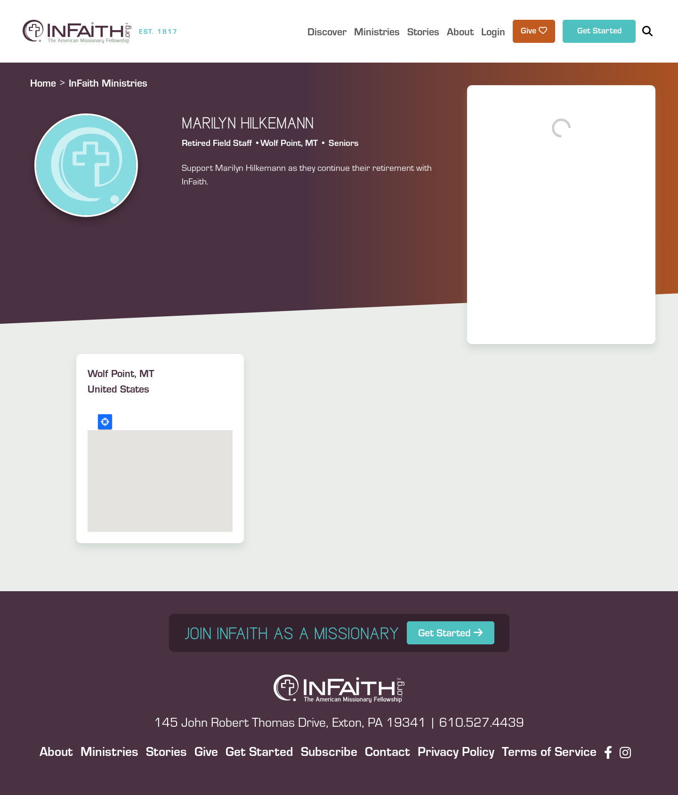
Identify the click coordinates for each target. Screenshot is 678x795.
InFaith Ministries (108, 82)
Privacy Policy (456, 750)
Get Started (599, 30)
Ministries (109, 750)
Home (43, 82)
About (56, 750)
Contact (387, 750)
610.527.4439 (481, 722)
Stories (166, 750)
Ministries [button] (377, 31)
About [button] (460, 31)
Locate (105, 421)
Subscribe (329, 750)
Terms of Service (549, 750)
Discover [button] (327, 31)
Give (206, 750)
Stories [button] (423, 31)
